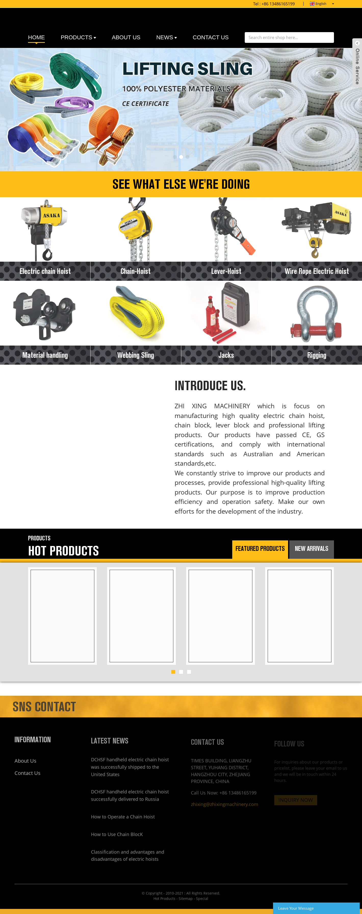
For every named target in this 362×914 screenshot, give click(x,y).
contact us (211, 37)
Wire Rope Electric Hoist (317, 271)
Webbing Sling (135, 355)
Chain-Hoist (136, 271)
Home (36, 37)
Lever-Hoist (226, 271)
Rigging (316, 355)
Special (202, 904)
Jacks (226, 355)
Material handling (45, 355)
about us (126, 37)
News (166, 37)
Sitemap (186, 904)
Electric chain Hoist (45, 271)
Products (78, 37)
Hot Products (164, 904)
